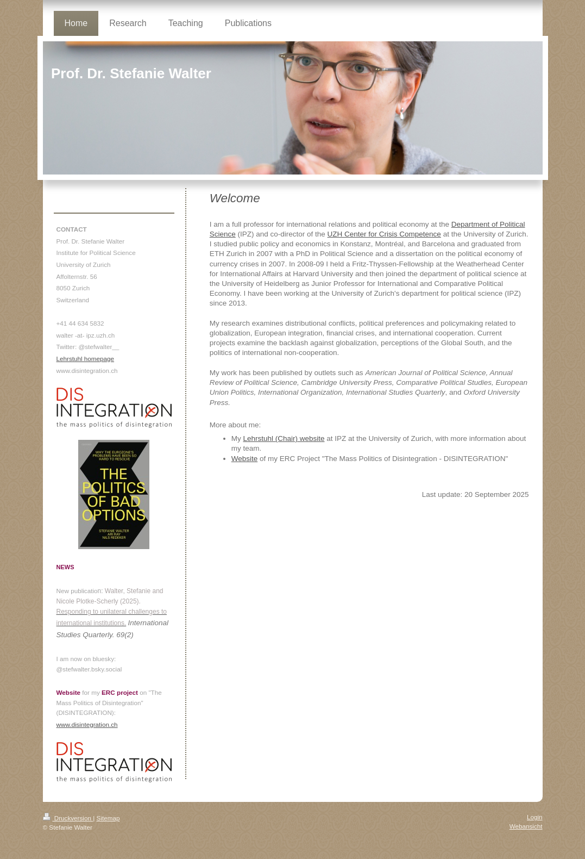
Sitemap (108, 817)
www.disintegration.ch (87, 724)
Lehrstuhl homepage (85, 358)
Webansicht (526, 826)
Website (244, 459)
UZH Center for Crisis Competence (384, 234)
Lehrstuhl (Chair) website (283, 438)
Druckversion (68, 817)
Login (535, 816)
